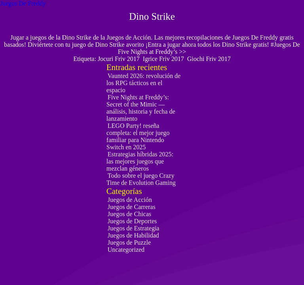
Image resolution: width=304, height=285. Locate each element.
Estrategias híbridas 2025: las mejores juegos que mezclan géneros (139, 161)
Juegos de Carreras (132, 206)
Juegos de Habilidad (133, 235)
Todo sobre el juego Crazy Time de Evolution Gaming (141, 179)
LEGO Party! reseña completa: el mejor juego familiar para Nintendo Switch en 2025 (138, 136)
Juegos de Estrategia (134, 228)
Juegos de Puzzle (129, 242)
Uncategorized (126, 249)
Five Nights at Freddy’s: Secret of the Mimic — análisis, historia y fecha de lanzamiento (140, 108)
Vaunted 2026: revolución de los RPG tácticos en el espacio (143, 82)
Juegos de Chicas (129, 214)
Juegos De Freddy (23, 3)
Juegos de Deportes (132, 221)
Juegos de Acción (130, 199)
